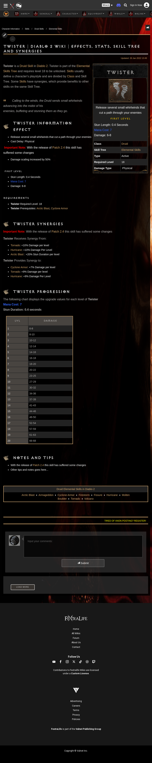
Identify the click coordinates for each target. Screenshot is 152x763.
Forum (76, 638)
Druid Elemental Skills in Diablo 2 (76, 489)
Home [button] (22, 13)
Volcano (89, 498)
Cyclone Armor (59, 208)
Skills (27, 29)
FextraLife (56, 729)
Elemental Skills (55, 29)
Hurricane (16, 249)
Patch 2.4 (58, 147)
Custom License (80, 673)
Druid (125, 143)
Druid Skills (39, 29)
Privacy (76, 715)
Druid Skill (26, 66)
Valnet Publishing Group (88, 729)
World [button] (116, 13)
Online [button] (136, 13)
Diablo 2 (42, 66)
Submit (83, 563)
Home (76, 629)
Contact (76, 647)
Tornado (15, 245)
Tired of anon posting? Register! (125, 521)
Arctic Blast (43, 208)
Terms (76, 710)
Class (70, 76)
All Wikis (76, 633)
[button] (107, 5)
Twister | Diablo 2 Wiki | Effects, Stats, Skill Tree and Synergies (71, 49)
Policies (76, 719)
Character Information (11, 29)
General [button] (42, 13)
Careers (76, 705)
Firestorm (84, 495)
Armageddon (46, 495)
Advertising (76, 701)
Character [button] (67, 13)
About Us (76, 642)
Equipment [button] (93, 13)
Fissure (98, 495)
